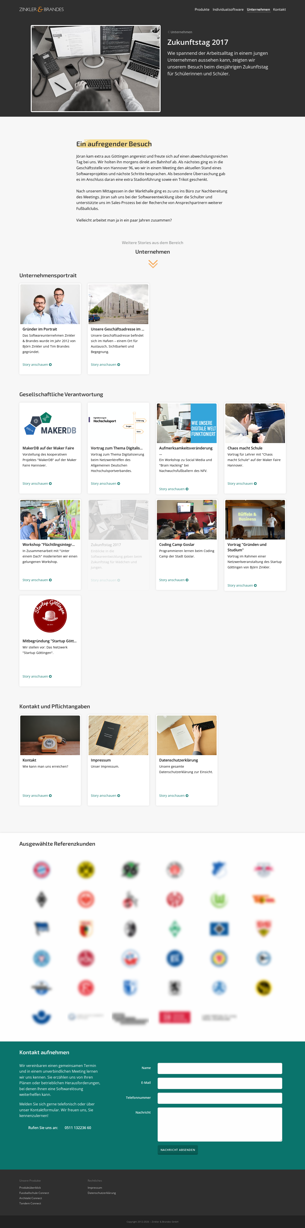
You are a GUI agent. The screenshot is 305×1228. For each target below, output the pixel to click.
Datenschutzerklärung (102, 1193)
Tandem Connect (30, 1203)
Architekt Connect (30, 1198)
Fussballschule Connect (34, 1193)
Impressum (95, 1188)
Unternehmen (259, 9)
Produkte (202, 9)
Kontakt (279, 9)
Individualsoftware (229, 9)
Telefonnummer (138, 1097)
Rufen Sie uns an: (43, 1127)
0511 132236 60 (78, 1127)
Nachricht (143, 1112)
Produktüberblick (30, 1188)
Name (146, 1068)
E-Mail (146, 1082)
